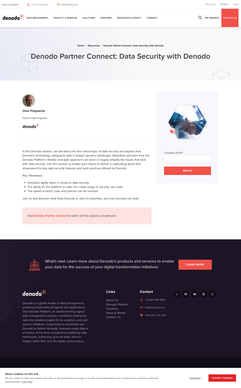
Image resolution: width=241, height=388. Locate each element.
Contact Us (113, 317)
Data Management (37, 17)
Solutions (89, 17)
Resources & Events (129, 17)
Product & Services (65, 17)
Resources (94, 45)
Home (80, 45)
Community (210, 4)
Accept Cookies (222, 378)
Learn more (195, 265)
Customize (195, 378)
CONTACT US (230, 17)
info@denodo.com (69, 4)
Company (151, 17)
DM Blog (224, 4)
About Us (112, 300)
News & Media (115, 313)
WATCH (187, 171)
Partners (106, 17)
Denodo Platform (117, 304)
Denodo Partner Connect (50, 216)
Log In (236, 4)
